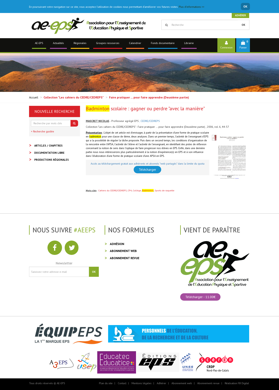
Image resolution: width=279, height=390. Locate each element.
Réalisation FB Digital (237, 383)
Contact (122, 383)
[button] (243, 45)
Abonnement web (123, 251)
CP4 (130, 190)
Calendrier (135, 43)
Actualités (58, 43)
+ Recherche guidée (42, 131)
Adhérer (240, 15)
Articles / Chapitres (48, 145)
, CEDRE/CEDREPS (150, 121)
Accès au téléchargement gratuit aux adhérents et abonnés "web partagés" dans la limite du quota (147, 163)
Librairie (189, 43)
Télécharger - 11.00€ (200, 297)
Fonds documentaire (163, 43)
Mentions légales (142, 383)
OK (245, 6)
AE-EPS (39, 43)
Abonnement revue (124, 258)
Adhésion (117, 244)
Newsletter (64, 263)
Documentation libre (49, 152)
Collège (137, 190)
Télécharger (147, 169)
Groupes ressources (107, 43)
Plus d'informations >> (191, 7)
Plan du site (106, 383)
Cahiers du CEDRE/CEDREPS (112, 190)
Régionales (80, 43)
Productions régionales (51, 159)
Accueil (33, 97)
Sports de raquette (164, 190)
